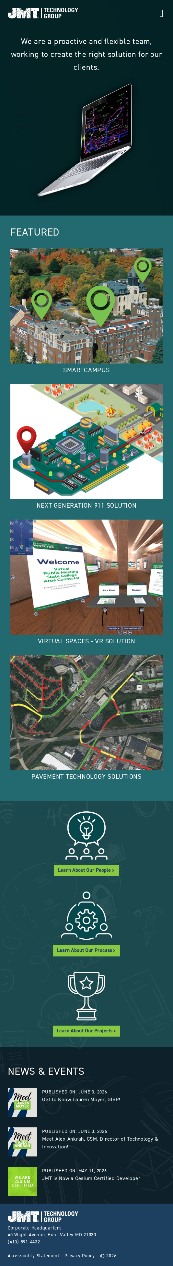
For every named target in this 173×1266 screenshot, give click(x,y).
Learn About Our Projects (84, 1030)
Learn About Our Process (84, 950)
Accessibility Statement (33, 1255)
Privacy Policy (79, 1255)
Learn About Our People (84, 870)
